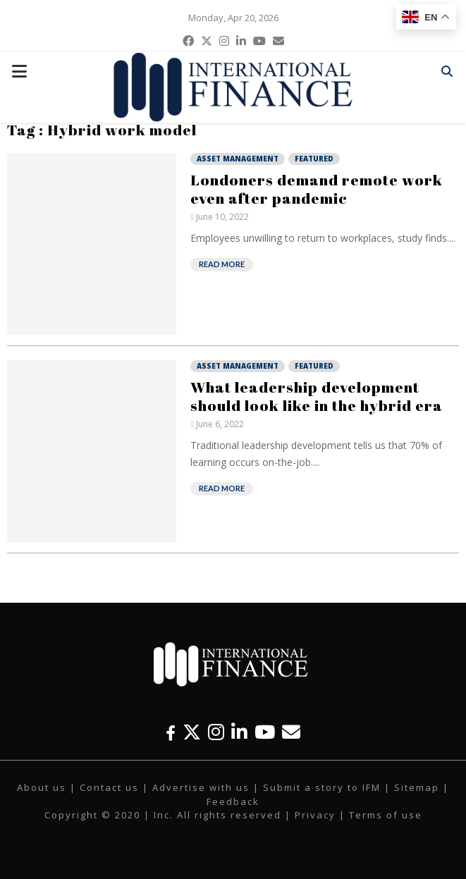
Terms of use (385, 815)
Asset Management (237, 159)
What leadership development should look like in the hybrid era (316, 396)
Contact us (109, 787)
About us (41, 787)
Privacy (315, 815)
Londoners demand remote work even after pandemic (316, 189)
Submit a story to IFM (322, 787)
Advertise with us (201, 787)
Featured (314, 159)
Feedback (233, 801)
